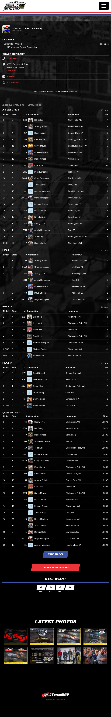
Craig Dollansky (43, 178)
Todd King (40, 236)
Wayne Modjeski (43, 198)
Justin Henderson (43, 230)
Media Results (55, 554)
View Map (11, 70)
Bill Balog (40, 120)
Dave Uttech (41, 210)
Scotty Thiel (41, 223)
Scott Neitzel (41, 133)
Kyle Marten (41, 139)
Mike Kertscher (42, 172)
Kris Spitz (40, 165)
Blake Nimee (41, 159)
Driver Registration (55, 567)
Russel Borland (42, 152)
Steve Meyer (41, 146)
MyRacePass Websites (55, 694)
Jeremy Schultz (42, 126)
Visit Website (10, 82)
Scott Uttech (41, 243)
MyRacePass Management (55, 699)
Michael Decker (42, 204)
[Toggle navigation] (104, 6)
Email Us (8, 76)
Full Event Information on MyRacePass (55, 92)
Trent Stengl (41, 185)
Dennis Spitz (41, 217)
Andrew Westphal (43, 191)
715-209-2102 (10, 58)
